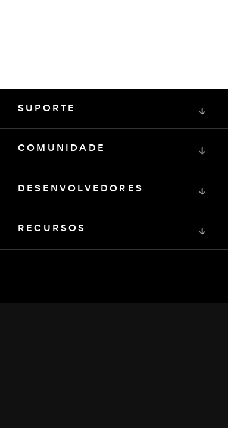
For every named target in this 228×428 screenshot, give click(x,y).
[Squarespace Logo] (114, 315)
